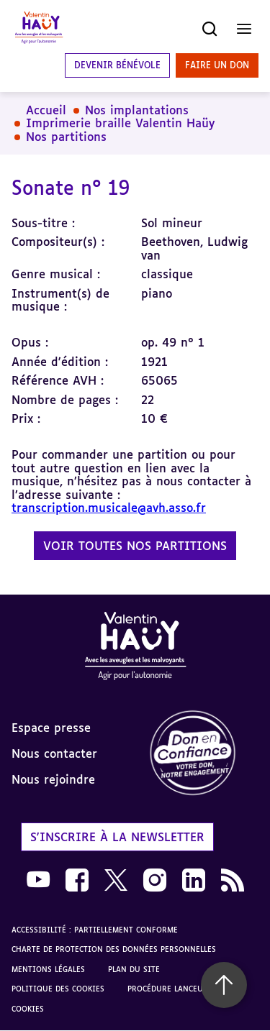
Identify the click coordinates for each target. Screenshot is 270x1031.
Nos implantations (137, 110)
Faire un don (217, 65)
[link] (203, 753)
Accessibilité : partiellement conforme (95, 929)
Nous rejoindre (53, 779)
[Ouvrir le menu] (244, 28)
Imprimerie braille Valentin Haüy (120, 122)
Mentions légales (48, 969)
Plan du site (134, 969)
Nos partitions (66, 136)
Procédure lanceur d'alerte (185, 988)
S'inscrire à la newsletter (117, 837)
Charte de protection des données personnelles (114, 949)
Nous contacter (54, 753)
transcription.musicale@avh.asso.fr (109, 507)
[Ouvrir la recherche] (209, 28)
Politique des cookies (58, 988)
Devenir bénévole (117, 65)
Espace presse (51, 727)
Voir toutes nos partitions (135, 546)
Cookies (28, 1008)
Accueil (46, 110)
